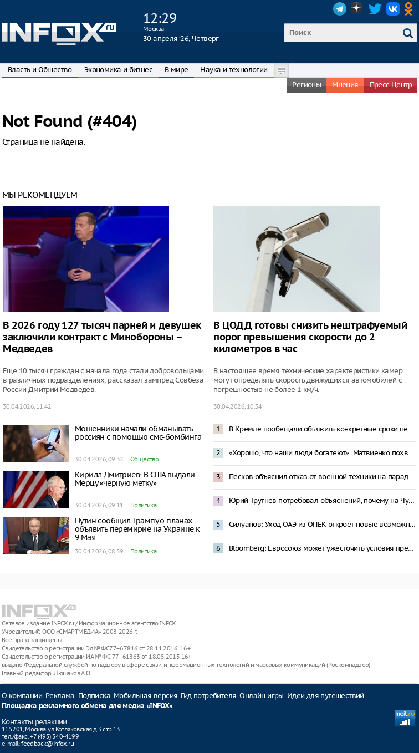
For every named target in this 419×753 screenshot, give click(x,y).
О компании (22, 695)
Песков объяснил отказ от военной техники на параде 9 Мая (322, 476)
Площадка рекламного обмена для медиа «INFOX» (87, 706)
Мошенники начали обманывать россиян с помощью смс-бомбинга (138, 433)
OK (410, 9)
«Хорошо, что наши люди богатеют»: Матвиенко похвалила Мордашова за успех (322, 453)
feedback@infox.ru (47, 743)
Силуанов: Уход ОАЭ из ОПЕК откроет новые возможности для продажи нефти (322, 524)
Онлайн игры (261, 695)
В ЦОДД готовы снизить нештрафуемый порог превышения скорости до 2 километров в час (310, 337)
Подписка (94, 695)
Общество (144, 459)
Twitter (375, 9)
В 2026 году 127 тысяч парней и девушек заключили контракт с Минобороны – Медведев (102, 337)
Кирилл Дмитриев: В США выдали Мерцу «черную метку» (135, 479)
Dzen (357, 9)
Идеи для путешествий (325, 695)
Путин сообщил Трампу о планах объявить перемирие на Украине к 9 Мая (137, 529)
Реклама (60, 695)
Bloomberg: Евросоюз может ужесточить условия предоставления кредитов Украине (322, 548)
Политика (143, 505)
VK (393, 9)
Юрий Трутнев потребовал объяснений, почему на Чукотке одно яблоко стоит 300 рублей (322, 500)
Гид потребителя (208, 695)
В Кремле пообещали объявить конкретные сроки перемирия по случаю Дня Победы (322, 429)
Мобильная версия (145, 695)
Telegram (339, 9)
